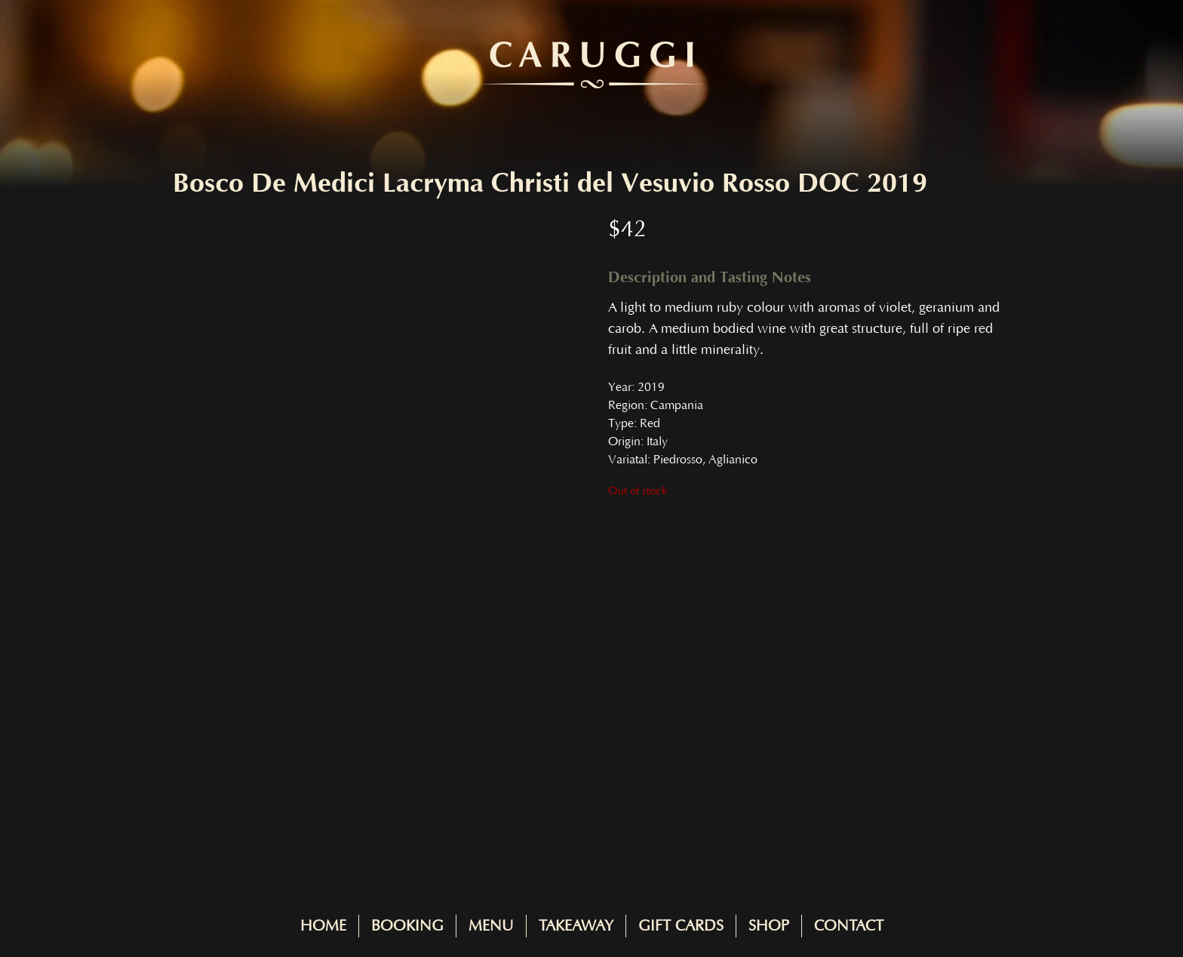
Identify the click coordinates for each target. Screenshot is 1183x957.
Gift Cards (681, 926)
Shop (768, 926)
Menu (491, 926)
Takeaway (576, 926)
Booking (407, 926)
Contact (848, 926)
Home (323, 926)
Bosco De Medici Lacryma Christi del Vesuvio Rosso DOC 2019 (550, 183)
